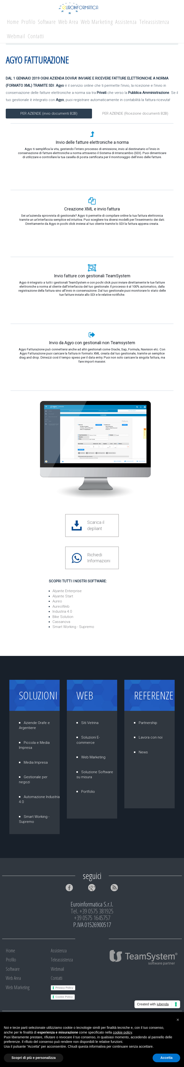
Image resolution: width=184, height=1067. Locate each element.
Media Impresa (36, 762)
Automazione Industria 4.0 (39, 799)
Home (13, 22)
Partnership (148, 723)
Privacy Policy (65, 987)
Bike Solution (62, 617)
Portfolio (88, 791)
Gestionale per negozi (33, 779)
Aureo (57, 601)
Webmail (16, 36)
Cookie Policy (64, 996)
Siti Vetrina (89, 723)
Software (47, 22)
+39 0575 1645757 (92, 917)
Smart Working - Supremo (73, 627)
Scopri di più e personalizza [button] (34, 1058)
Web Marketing (97, 22)
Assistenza (126, 22)
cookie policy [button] (122, 1032)
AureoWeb (60, 606)
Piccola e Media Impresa (34, 745)
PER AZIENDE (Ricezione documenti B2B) (135, 113)
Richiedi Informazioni (98, 557)
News (143, 752)
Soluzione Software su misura (94, 774)
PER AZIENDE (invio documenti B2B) (48, 113)
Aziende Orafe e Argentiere (34, 725)
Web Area (68, 22)
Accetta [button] (166, 1058)
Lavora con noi (150, 737)
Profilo (28, 22)
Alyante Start (62, 596)
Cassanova (61, 622)
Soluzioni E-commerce (88, 740)
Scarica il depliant (95, 525)
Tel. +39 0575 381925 (92, 911)
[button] (178, 1020)
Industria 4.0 (62, 611)
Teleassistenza (154, 22)
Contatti (36, 36)
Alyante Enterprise (67, 591)
